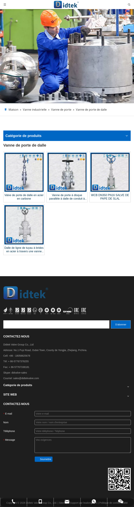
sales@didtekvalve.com (26, 378)
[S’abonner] (121, 324)
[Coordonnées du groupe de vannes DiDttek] (119, 479)
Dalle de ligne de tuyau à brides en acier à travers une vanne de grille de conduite (23, 249)
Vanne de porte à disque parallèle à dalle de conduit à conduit (67, 197)
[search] (56, 324)
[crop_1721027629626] (45, 310)
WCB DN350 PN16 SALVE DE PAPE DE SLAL (110, 197)
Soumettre (45, 459)
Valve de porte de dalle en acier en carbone (23, 197)
